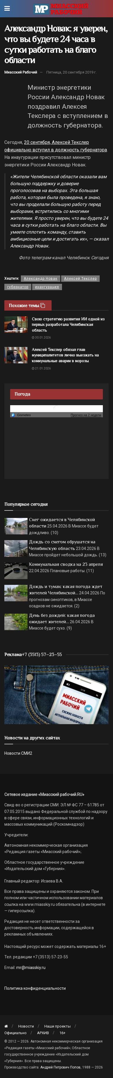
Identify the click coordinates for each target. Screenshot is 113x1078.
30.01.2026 (41, 337)
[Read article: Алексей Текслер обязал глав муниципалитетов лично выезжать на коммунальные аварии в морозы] (16, 355)
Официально (15, 1033)
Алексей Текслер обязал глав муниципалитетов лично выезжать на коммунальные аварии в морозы (65, 355)
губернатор (17, 287)
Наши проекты (57, 1026)
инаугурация (47, 287)
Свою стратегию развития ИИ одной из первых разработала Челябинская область (68, 325)
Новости (26, 1026)
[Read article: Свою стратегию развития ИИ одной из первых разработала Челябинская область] (16, 324)
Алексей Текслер (80, 279)
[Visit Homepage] (60, 8)
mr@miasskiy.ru (30, 967)
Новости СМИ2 (18, 753)
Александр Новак (40, 279)
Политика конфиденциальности (35, 988)
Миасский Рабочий (20, 72)
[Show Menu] (7, 8)
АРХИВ (43, 1033)
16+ (62, 1033)
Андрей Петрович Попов (60, 1067)
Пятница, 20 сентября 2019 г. (71, 72)
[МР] (56, 694)
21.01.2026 (41, 368)
